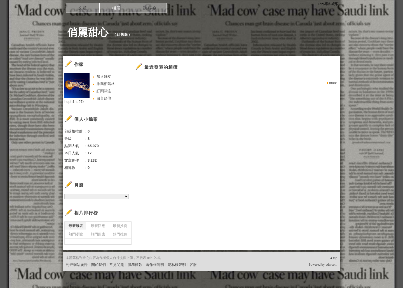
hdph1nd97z (74, 102)
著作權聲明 (155, 265)
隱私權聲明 (177, 265)
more (333, 83)
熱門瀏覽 (76, 234)
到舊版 (122, 34)
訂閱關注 (104, 91)
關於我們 (98, 265)
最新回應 (98, 226)
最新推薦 (120, 226)
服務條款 (135, 265)
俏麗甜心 (88, 32)
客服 (193, 265)
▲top (333, 258)
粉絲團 (71, 284)
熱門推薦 (120, 234)
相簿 (116, 8)
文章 (82, 8)
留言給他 (104, 98)
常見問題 (116, 265)
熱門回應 (98, 234)
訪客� (149, 8)
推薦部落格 (106, 84)
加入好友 (104, 76)
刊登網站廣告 (77, 265)
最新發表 (76, 226)
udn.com (331, 264)
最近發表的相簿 (161, 67)
